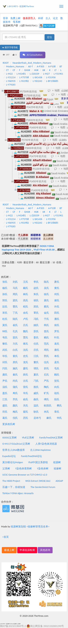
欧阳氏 (47, 405)
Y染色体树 (42, 468)
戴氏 (25, 288)
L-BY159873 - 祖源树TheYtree (20, 6)
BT (60, 66)
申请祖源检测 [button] (27, 550)
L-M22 (9, 73)
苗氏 (15, 337)
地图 (57, 90)
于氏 (46, 319)
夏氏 (36, 374)
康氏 (56, 349)
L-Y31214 (11, 77)
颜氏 (15, 405)
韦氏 (4, 337)
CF (14, 70)
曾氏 (46, 331)
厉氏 (25, 418)
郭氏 (4, 300)
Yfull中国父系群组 (38, 462)
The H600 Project (11, 480)
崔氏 (15, 325)
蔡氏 (46, 306)
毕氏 (4, 356)
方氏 (15, 343)
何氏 (56, 294)
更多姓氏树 (8, 424)
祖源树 (57, 462)
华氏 (59, 418)
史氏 (25, 356)
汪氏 (36, 356)
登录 (5, 18)
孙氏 (4, 294)
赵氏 (36, 288)
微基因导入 (29, 18)
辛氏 (25, 393)
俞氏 (25, 399)
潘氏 (56, 319)
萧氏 (56, 281)
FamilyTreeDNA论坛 (31, 456)
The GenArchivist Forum (42, 487)
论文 (55, 18)
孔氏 (15, 331)
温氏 (36, 405)
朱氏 (36, 294)
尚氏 (15, 380)
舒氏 (46, 368)
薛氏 (25, 374)
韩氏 (46, 325)
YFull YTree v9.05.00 (44, 249)
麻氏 (48, 418)
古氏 (25, 380)
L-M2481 (21, 73)
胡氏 (36, 300)
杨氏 (4, 288)
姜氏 (36, 337)
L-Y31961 (58, 73)
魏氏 (25, 331)
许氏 (56, 306)
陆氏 (15, 319)
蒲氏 (15, 387)
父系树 (6, 468)
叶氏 (56, 337)
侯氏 (56, 325)
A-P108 (52, 66)
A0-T (30, 66)
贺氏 (56, 380)
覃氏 (36, 312)
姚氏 (36, 325)
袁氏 (56, 343)
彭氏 (4, 306)
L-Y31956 (51, 77)
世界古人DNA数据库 (13, 450)
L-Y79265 (11, 84)
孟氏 (56, 362)
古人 (48, 18)
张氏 (4, 281)
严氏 (46, 380)
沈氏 (25, 349)
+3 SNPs (63, 140)
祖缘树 (57, 468)
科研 (40, 18)
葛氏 (4, 418)
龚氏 (4, 374)
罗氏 (56, 331)
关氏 (25, 405)
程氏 (25, 306)
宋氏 (4, 312)
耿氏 (36, 411)
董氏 (36, 362)
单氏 (56, 356)
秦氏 (15, 374)
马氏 (15, 288)
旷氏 (46, 393)
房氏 (15, 362)
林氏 (25, 294)
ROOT (6, 62)
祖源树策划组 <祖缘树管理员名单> (30, 526)
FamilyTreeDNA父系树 (51, 437)
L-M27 (46, 73)
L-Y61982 (24, 81)
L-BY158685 (52, 81)
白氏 (15, 349)
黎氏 (4, 343)
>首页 (5, 536)
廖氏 (25, 368)
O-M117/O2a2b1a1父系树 (16, 443)
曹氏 (15, 306)
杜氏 (4, 319)
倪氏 (15, 418)
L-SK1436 (37, 77)
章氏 (56, 411)
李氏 (36, 281)
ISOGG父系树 (9, 437)
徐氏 (46, 294)
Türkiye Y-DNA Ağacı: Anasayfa (18, 493)
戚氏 (36, 393)
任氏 (36, 343)
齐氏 (15, 399)
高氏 (25, 300)
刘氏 (15, 281)
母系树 (16, 21)
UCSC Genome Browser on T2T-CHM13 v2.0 (24, 474)
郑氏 (36, 306)
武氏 (4, 349)
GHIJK (27, 70)
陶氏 (46, 387)
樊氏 (59, 405)
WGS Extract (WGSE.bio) (37, 480)
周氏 (15, 294)
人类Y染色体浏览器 (46, 443)
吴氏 (46, 288)
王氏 (25, 281)
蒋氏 (25, 343)
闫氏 (4, 368)
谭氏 (36, 368)
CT (7, 70)
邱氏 (4, 362)
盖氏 (4, 393)
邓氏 (46, 349)
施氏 (15, 368)
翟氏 (25, 411)
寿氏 (15, 393)
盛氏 (4, 405)
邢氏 (46, 356)
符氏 (4, 411)
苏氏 (36, 331)
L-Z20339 (34, 73)
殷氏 (36, 387)
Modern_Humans (15, 66)
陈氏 (46, 281)
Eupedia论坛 (9, 456)
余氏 (25, 312)
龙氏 (25, 362)
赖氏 (46, 337)
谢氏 (56, 300)
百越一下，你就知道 (13, 487)
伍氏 (46, 362)
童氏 (15, 356)
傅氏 (46, 399)
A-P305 (40, 66)
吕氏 (25, 325)
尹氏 (4, 380)
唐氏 (46, 300)
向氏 (56, 387)
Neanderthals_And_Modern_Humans (32, 62)
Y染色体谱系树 (23, 468)
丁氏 (15, 312)
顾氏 (56, 374)
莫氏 (4, 325)
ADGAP (59, 480)
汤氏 (4, 387)
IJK (43, 70)
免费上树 (15, 18)
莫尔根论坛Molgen (12, 462)
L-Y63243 (37, 81)
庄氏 (36, 349)
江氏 (4, 399)
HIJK (36, 70)
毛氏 (56, 368)
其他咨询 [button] (45, 550)
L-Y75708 (24, 77)
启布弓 (37, 418)
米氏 (46, 411)
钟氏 (4, 331)
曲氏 (36, 399)
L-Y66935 (11, 81)
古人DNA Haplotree (40, 450)
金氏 (46, 312)
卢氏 (25, 319)
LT (55, 70)
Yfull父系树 (28, 437)
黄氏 (56, 288)
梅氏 (15, 411)
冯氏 (36, 319)
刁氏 (36, 380)
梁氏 (15, 300)
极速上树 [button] (9, 550)
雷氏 (25, 387)
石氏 (46, 374)
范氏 (46, 343)
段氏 (56, 399)
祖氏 (56, 393)
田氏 (56, 312)
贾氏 (25, 337)
